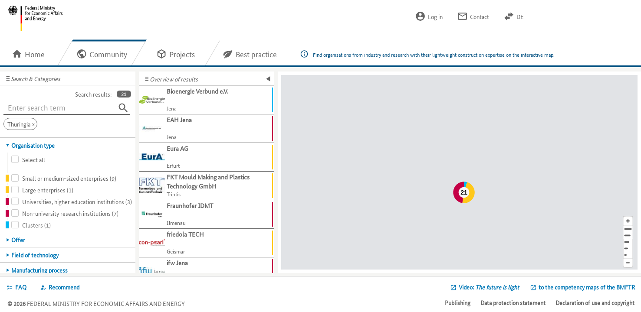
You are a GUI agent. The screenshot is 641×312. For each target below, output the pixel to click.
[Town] (628, 235)
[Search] (123, 108)
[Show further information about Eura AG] (206, 157)
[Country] (628, 248)
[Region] (628, 242)
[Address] (628, 229)
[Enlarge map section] (628, 221)
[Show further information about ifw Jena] (206, 271)
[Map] (459, 172)
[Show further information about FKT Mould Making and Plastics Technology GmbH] (206, 186)
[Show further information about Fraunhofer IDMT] (206, 214)
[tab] (68, 145)
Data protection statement (513, 302)
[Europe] (628, 255)
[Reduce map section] (628, 263)
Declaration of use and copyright (595, 302)
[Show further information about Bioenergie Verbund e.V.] (206, 100)
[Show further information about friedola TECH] (206, 243)
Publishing (457, 302)
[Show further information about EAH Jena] (206, 128)
